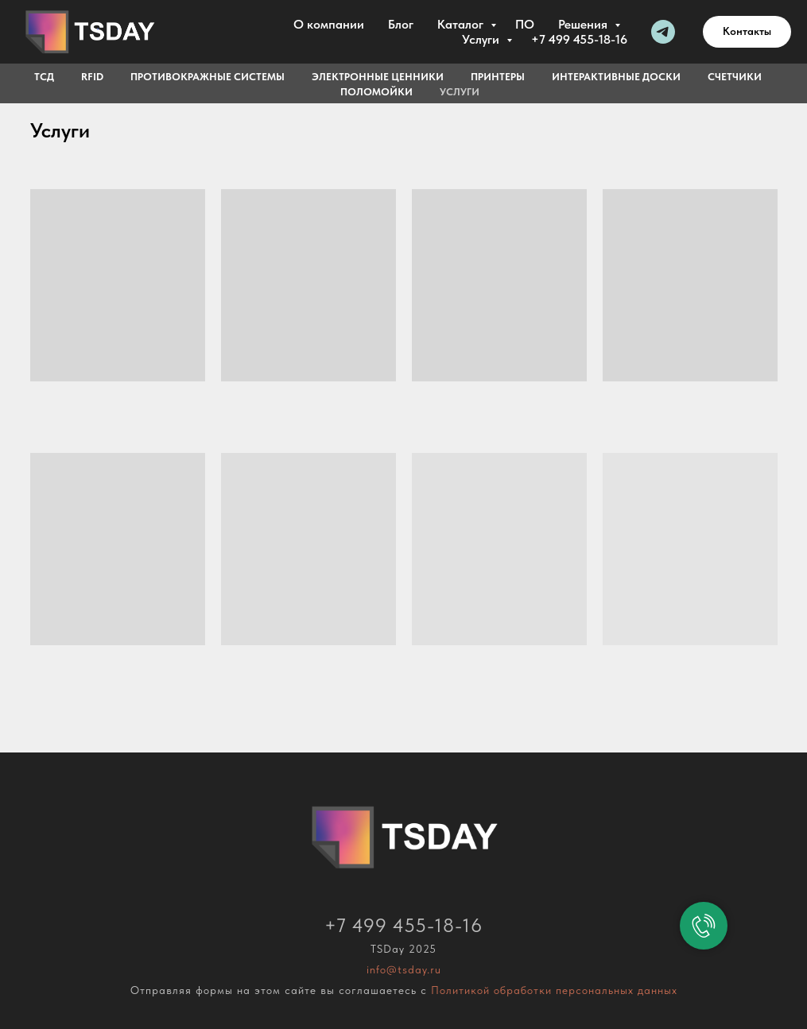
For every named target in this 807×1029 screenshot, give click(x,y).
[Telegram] (663, 32)
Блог (400, 24)
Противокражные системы (207, 77)
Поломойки (376, 92)
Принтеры (498, 77)
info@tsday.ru (404, 969)
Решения (584, 24)
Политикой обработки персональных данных (554, 990)
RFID (92, 77)
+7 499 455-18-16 (579, 39)
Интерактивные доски (616, 77)
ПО (524, 24)
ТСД (44, 77)
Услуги (482, 39)
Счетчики (735, 77)
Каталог (462, 24)
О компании (328, 24)
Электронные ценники (378, 77)
